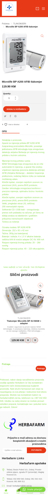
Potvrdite (36, 450)
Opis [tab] (4, 131)
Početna (5, 24)
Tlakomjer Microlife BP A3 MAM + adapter (24, 322)
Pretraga (6, 364)
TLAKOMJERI (19, 24)
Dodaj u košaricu (16, 109)
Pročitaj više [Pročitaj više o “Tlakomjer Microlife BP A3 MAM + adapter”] (28, 340)
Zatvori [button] (14, 407)
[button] (42, 36)
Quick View (40, 285)
